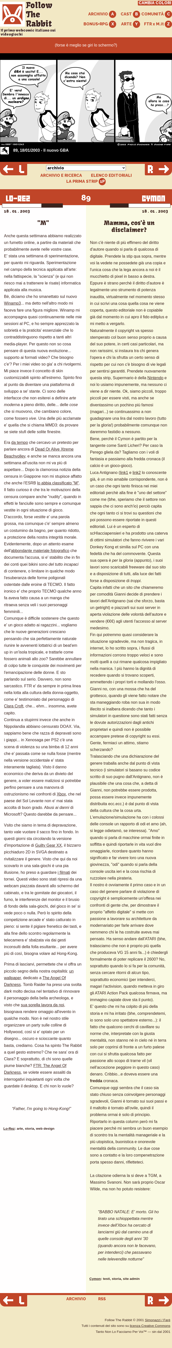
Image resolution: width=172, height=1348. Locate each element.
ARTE (130, 24)
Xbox (61, 794)
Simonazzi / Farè (157, 1320)
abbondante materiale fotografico (40, 551)
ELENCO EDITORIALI (111, 175)
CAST (130, 14)
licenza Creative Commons (150, 1326)
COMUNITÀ (156, 14)
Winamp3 (12, 303)
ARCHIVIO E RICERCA (61, 175)
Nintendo (155, 378)
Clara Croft (13, 706)
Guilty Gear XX (48, 845)
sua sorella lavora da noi (42, 1005)
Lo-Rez (9, 1128)
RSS (102, 1299)
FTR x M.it (158, 24)
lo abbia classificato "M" (58, 483)
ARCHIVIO (102, 14)
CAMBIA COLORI (155, 3)
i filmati (64, 872)
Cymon (95, 1279)
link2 (137, 472)
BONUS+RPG (100, 24)
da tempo (19, 442)
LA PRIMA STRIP (86, 181)
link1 (124, 472)
